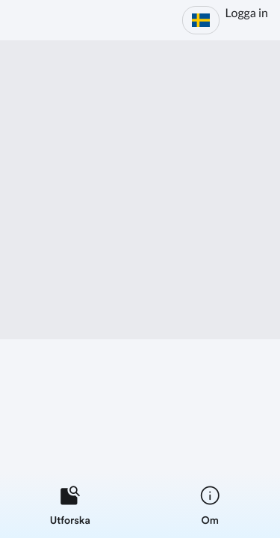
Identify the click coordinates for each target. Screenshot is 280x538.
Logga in (246, 13)
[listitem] (70, 505)
